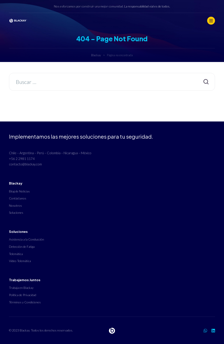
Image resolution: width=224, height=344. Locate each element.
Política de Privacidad (22, 295)
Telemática (16, 254)
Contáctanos (17, 198)
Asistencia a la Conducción (26, 239)
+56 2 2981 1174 (22, 159)
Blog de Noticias (19, 191)
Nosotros (15, 205)
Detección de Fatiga (22, 246)
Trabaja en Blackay (21, 288)
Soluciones (16, 212)
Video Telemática (20, 261)
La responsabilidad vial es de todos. (147, 6)
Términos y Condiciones (25, 302)
